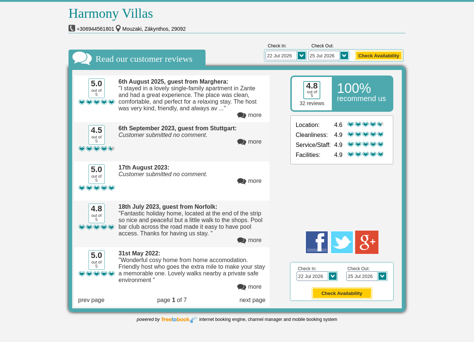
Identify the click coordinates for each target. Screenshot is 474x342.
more (254, 115)
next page (253, 300)
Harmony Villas (111, 13)
